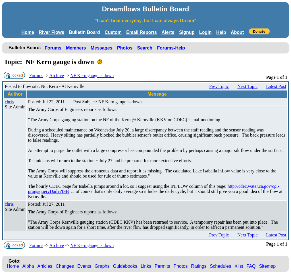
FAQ (251, 266)
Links (146, 266)
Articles (45, 266)
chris (9, 101)
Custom (113, 32)
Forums (53, 48)
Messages (102, 48)
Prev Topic (219, 86)
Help (221, 32)
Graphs (102, 266)
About (237, 32)
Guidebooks (125, 266)
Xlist (238, 266)
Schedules (220, 266)
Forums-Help (171, 48)
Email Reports (141, 32)
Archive (56, 75)
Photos (124, 48)
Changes (65, 266)
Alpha (28, 266)
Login (205, 32)
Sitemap (267, 266)
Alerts (167, 32)
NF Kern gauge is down (92, 75)
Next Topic (247, 86)
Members (76, 48)
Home (27, 32)
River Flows (51, 32)
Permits (162, 266)
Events (84, 266)
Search (144, 48)
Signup (186, 32)
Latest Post (276, 86)
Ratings (198, 266)
